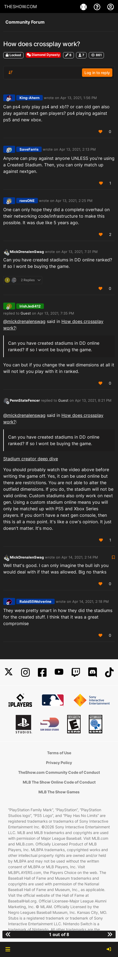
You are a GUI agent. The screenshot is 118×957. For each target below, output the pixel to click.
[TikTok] (109, 672)
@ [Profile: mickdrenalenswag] (24, 321)
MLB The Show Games (59, 792)
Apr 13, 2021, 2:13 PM (77, 149)
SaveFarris (28, 149)
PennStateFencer (25, 400)
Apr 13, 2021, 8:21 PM (93, 400)
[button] (7, 949)
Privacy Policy (59, 762)
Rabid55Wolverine (35, 601)
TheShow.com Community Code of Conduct (59, 772)
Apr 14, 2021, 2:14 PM (79, 557)
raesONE (27, 200)
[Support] (98, 6)
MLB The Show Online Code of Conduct (59, 782)
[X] (8, 672)
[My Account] (110, 6)
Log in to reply (97, 72)
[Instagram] (25, 672)
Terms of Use (59, 752)
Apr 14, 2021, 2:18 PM (90, 601)
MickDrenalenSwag (27, 251)
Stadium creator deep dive (30, 458)
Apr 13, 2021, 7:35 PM (55, 313)
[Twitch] (75, 672)
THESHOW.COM (20, 6)
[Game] (84, 6)
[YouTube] (59, 672)
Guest (26, 313)
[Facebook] (42, 672)
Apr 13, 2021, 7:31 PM (79, 251)
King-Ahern (29, 98)
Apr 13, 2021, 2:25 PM (74, 200)
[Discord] (92, 672)
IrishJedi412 (30, 306)
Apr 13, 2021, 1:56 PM (78, 98)
